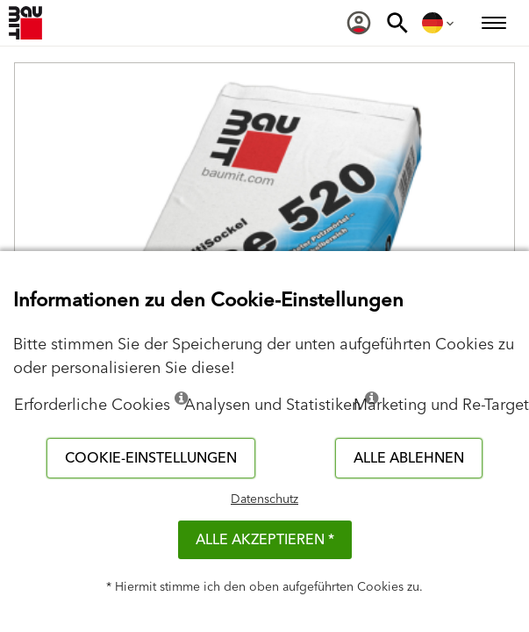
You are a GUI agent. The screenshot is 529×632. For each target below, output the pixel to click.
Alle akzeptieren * (265, 540)
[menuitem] (358, 23)
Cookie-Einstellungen (151, 458)
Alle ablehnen (409, 458)
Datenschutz (264, 499)
